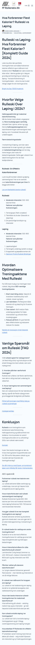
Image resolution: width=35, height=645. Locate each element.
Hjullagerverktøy (8, 411)
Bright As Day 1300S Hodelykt (12, 89)
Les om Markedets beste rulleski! (14, 190)
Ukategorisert (26, 33)
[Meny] (32, 5)
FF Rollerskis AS (11, 7)
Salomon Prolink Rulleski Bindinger (18, 254)
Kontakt (5, 445)
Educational (18, 33)
